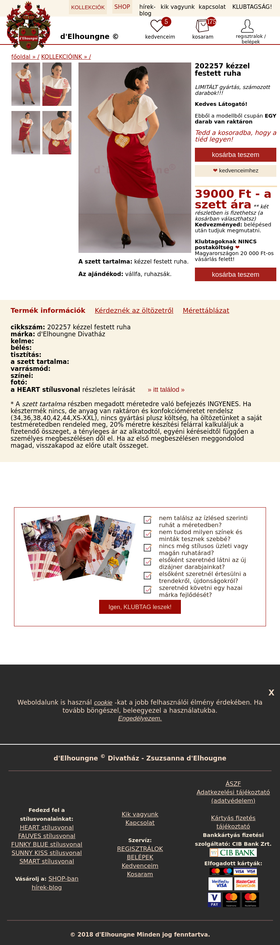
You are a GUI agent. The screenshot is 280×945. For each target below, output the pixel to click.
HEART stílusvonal (47, 827)
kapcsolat (212, 7)
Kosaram (140, 874)
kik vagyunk (178, 7)
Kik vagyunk (140, 814)
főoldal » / (25, 57)
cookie (103, 702)
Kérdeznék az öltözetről (134, 310)
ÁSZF (233, 783)
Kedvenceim (140, 865)
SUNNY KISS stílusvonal (47, 852)
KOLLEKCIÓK (88, 7)
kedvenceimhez (236, 170)
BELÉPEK (140, 857)
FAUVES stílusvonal (46, 836)
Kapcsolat (139, 822)
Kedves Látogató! (221, 104)
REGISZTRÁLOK (140, 848)
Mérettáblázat (206, 310)
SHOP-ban (64, 878)
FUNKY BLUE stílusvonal (46, 844)
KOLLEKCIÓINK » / (66, 57)
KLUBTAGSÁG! (252, 7)
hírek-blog (147, 10)
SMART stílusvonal (47, 861)
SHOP (122, 7)
